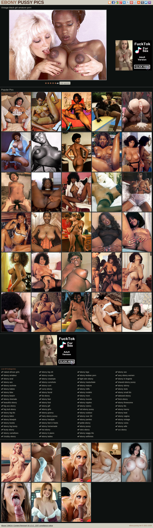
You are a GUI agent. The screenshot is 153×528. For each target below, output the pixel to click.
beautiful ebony (9, 403)
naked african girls (10, 372)
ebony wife (121, 426)
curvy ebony (45, 389)
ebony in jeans (46, 433)
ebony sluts (121, 389)
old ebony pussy (85, 409)
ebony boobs (8, 423)
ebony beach (8, 396)
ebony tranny (122, 409)
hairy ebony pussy (48, 416)
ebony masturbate (86, 382)
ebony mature (84, 386)
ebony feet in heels (48, 423)
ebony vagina (122, 416)
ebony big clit (46, 372)
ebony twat (121, 413)
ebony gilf (44, 406)
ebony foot (45, 403)
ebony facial (45, 392)
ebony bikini (7, 416)
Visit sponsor (65, 83)
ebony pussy (84, 426)
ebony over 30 (84, 416)
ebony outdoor (84, 413)
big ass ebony (8, 406)
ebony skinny (122, 386)
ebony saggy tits (85, 433)
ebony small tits (123, 392)
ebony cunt (45, 386)
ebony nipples (84, 403)
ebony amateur (9, 375)
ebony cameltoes (9, 433)
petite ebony (83, 423)
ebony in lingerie (123, 379)
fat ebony (44, 396)
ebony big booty (9, 426)
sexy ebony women (124, 375)
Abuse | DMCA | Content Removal (14, 526)
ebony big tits (8, 413)
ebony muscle (84, 399)
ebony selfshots (85, 436)
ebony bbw (7, 392)
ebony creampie (47, 379)
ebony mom (83, 396)
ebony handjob (46, 419)
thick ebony (121, 399)
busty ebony (7, 430)
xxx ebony (121, 430)
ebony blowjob (8, 419)
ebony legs (83, 372)
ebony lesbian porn (86, 375)
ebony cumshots (47, 382)
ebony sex (121, 372)
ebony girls (45, 409)
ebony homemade (48, 426)
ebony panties (84, 419)
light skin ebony (85, 379)
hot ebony (44, 430)
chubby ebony (8, 436)
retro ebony (83, 430)
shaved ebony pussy (125, 382)
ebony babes (8, 389)
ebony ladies (46, 436)
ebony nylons (84, 406)
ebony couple (46, 375)
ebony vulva (121, 423)
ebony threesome (124, 403)
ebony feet (45, 399)
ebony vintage (122, 419)
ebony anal (7, 379)
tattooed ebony (123, 396)
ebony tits (120, 406)
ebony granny (46, 413)
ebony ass (6, 382)
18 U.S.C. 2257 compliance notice (40, 526)
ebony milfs (83, 389)
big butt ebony (8, 409)
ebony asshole (8, 386)
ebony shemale (9, 399)
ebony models (84, 392)
